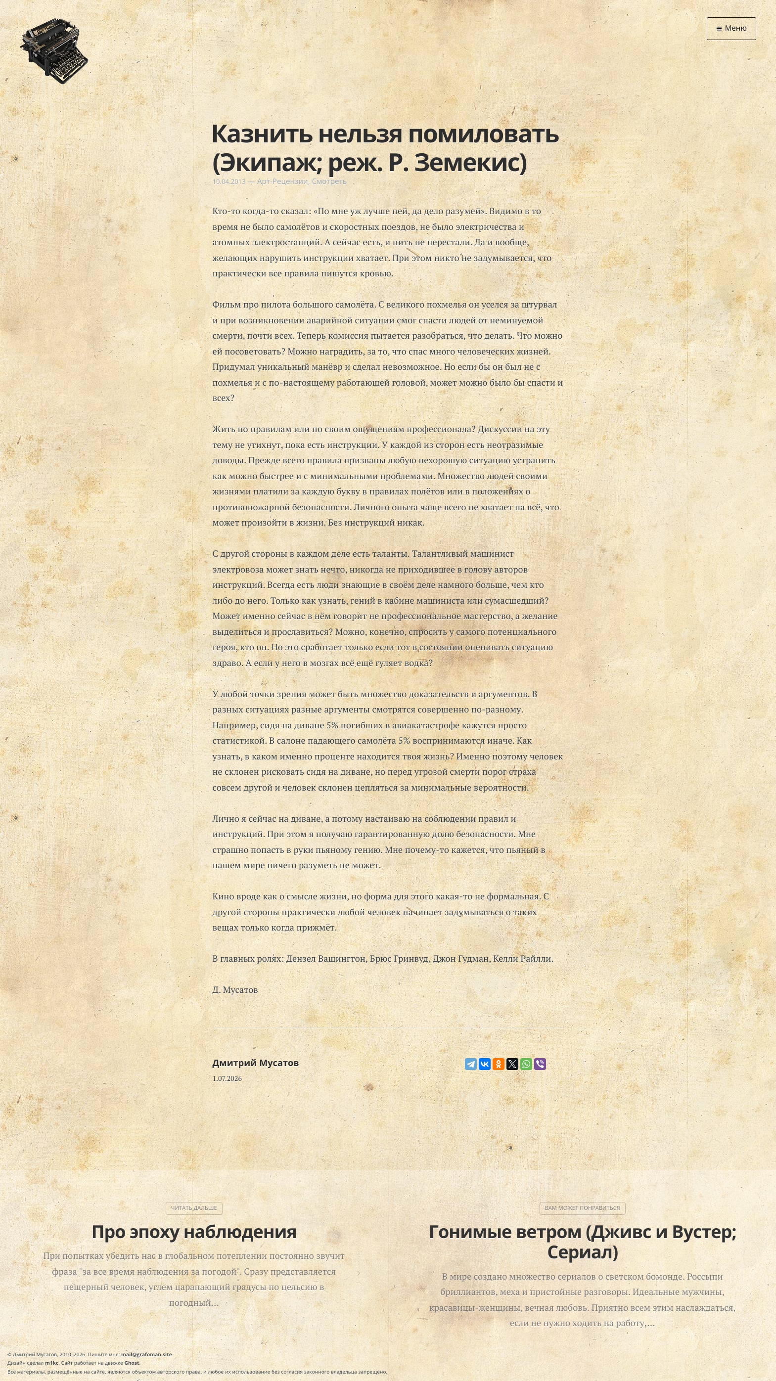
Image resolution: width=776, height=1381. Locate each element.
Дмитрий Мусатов (256, 1063)
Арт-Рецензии (282, 181)
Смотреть (329, 181)
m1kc (51, 1362)
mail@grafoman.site (146, 1354)
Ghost (132, 1362)
